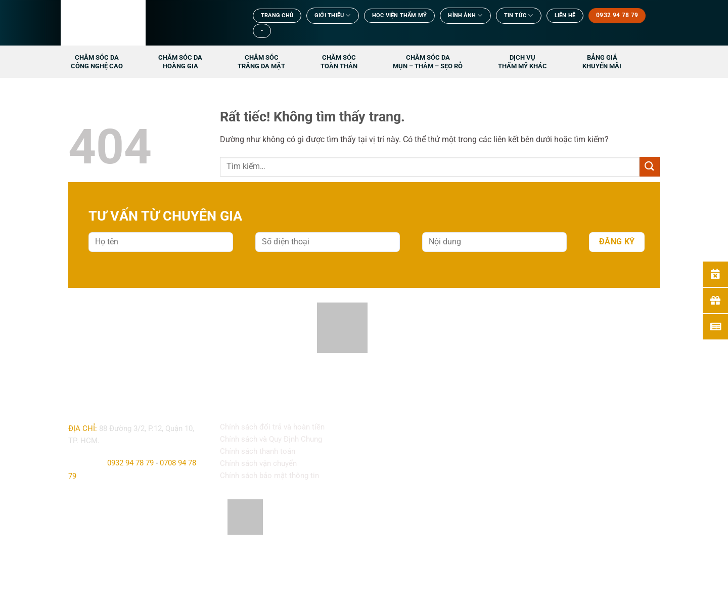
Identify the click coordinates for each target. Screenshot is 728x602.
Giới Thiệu (332, 15)
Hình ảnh (465, 15)
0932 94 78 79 (130, 462)
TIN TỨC (518, 15)
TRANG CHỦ (277, 15)
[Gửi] (650, 167)
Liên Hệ (565, 15)
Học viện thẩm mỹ (399, 15)
